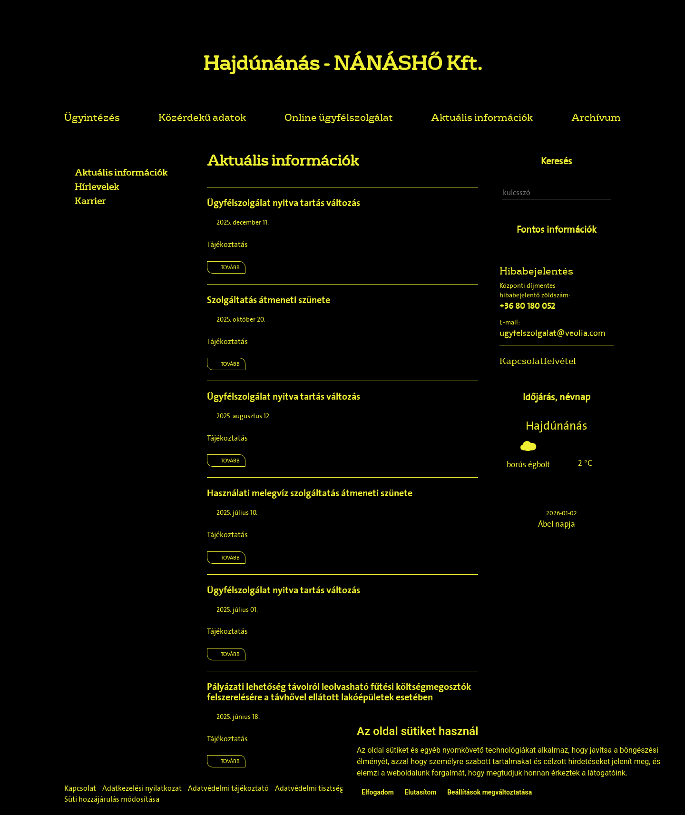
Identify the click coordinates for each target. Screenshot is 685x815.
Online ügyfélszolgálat (338, 116)
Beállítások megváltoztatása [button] (489, 792)
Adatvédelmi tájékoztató (228, 788)
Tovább (230, 267)
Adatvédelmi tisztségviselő (319, 788)
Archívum (596, 116)
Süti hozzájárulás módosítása (111, 799)
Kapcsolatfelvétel (537, 360)
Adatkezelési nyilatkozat (142, 788)
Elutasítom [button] (420, 792)
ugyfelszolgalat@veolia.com (552, 333)
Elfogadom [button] (378, 792)
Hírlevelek (97, 186)
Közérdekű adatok (202, 116)
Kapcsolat (80, 788)
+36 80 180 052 (527, 306)
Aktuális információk (482, 116)
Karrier (90, 200)
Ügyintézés (92, 116)
